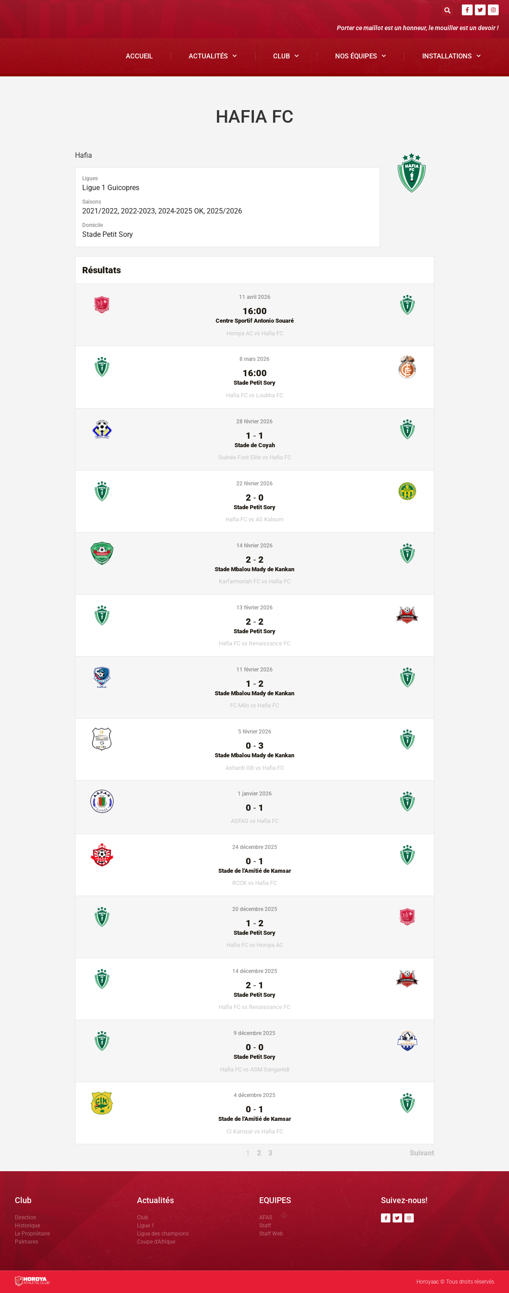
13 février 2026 (254, 607)
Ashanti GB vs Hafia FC (255, 767)
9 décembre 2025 (254, 1033)
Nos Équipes (360, 56)
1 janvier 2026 (255, 794)
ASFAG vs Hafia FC (255, 821)
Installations (451, 56)
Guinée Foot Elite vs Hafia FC (254, 457)
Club (286, 56)
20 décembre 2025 (254, 909)
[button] (447, 10)
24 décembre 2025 (254, 847)
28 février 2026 (254, 421)
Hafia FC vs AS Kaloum (254, 519)
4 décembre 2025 (254, 1095)
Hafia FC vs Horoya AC (254, 945)
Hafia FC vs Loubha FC (254, 395)
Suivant (422, 1153)
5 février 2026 (254, 732)
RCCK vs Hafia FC (254, 883)
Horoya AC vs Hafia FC (254, 333)
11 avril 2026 (254, 297)
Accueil (139, 56)
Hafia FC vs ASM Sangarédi (254, 1069)
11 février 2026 (254, 669)
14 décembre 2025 (254, 971)
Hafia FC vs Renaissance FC (254, 643)
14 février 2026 (254, 545)
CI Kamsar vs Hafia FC (254, 1131)
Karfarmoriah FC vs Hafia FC (254, 581)
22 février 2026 (254, 483)
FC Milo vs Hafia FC (254, 705)
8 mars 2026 (254, 359)
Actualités (213, 56)
